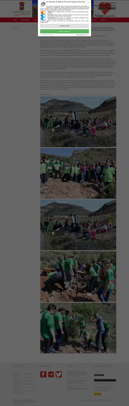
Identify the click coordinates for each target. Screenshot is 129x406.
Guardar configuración (65, 31)
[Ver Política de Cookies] (46, 35)
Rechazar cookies (64, 26)
